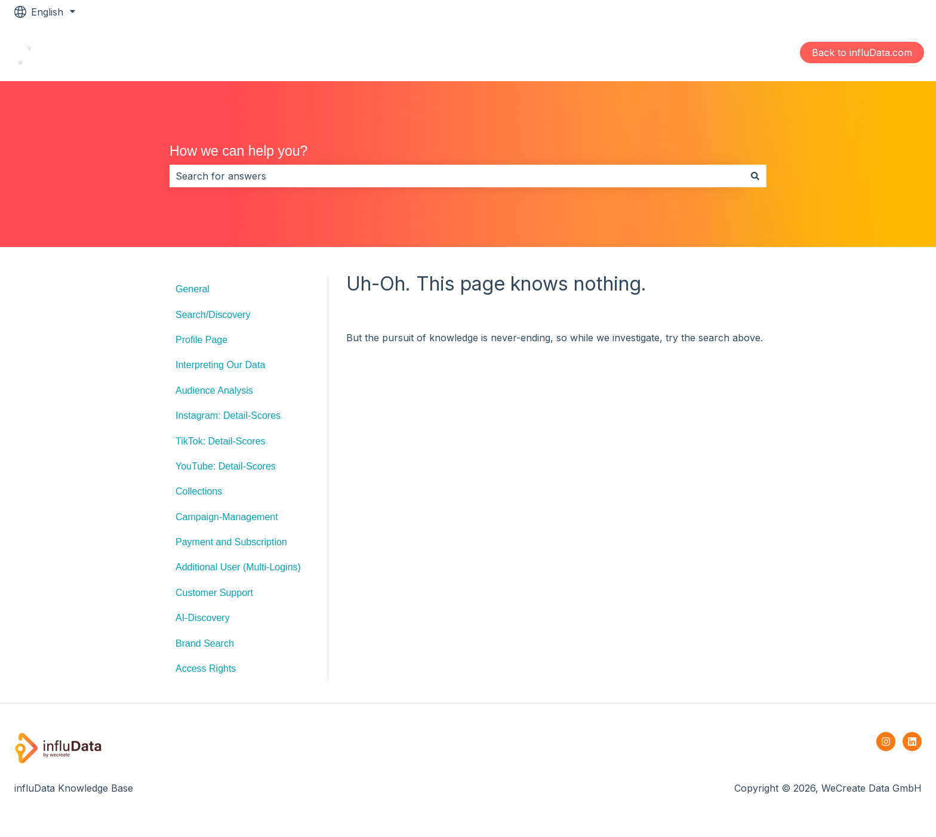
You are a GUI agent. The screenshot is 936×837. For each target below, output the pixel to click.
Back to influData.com (862, 52)
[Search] (755, 176)
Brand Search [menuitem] (205, 643)
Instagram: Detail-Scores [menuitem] (228, 415)
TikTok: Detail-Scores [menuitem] (221, 441)
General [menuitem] (193, 289)
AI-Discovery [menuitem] (203, 618)
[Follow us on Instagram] (885, 741)
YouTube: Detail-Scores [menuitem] (226, 466)
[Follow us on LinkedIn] (912, 741)
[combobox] (457, 176)
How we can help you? (238, 151)
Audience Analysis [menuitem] (214, 390)
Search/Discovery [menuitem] (213, 315)
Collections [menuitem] (199, 491)
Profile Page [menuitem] (201, 340)
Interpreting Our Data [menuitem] (220, 365)
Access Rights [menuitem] (206, 668)
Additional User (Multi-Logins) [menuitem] (238, 567)
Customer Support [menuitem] (214, 593)
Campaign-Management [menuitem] (227, 517)
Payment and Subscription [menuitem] (231, 542)
